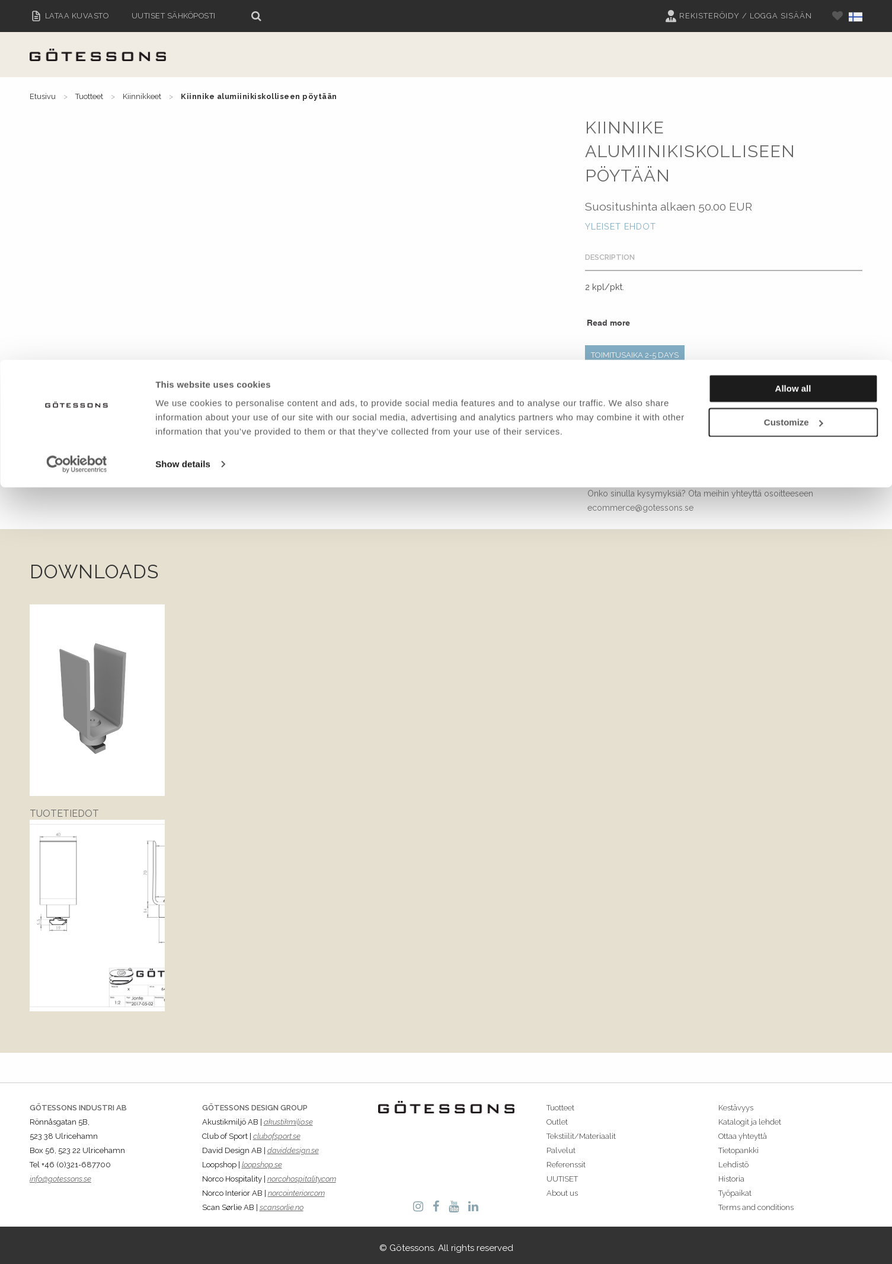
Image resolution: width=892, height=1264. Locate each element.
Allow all (793, 29)
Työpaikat (735, 1187)
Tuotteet (560, 1101)
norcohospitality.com (301, 1173)
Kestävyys (735, 1101)
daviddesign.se (293, 1145)
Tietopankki (738, 1145)
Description (610, 257)
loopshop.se (262, 1159)
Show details (182, 104)
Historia (731, 1173)
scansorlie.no (281, 1202)
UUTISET (562, 1173)
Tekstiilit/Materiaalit (581, 1130)
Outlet (557, 1116)
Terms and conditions (756, 1202)
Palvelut (561, 1145)
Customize (793, 63)
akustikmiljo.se (288, 1116)
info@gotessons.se (60, 1173)
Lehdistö (733, 1159)
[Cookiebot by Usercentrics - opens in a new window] (77, 104)
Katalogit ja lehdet (749, 1116)
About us (562, 1187)
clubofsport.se (276, 1130)
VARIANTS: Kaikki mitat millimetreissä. (655, 378)
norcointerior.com (296, 1187)
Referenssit (566, 1159)
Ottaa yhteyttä (742, 1130)
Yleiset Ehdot (620, 226)
